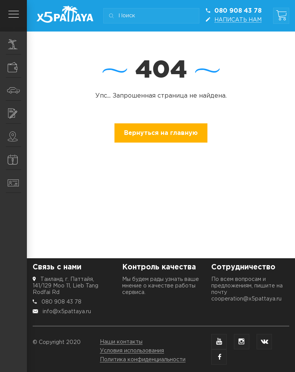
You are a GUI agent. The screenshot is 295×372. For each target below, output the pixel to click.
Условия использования (132, 351)
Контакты (17, 183)
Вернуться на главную (161, 133)
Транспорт (17, 90)
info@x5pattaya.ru (67, 311)
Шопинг (17, 67)
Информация (17, 159)
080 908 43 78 (61, 302)
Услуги (17, 113)
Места (17, 136)
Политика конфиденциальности (143, 359)
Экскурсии (17, 44)
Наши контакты (121, 342)
